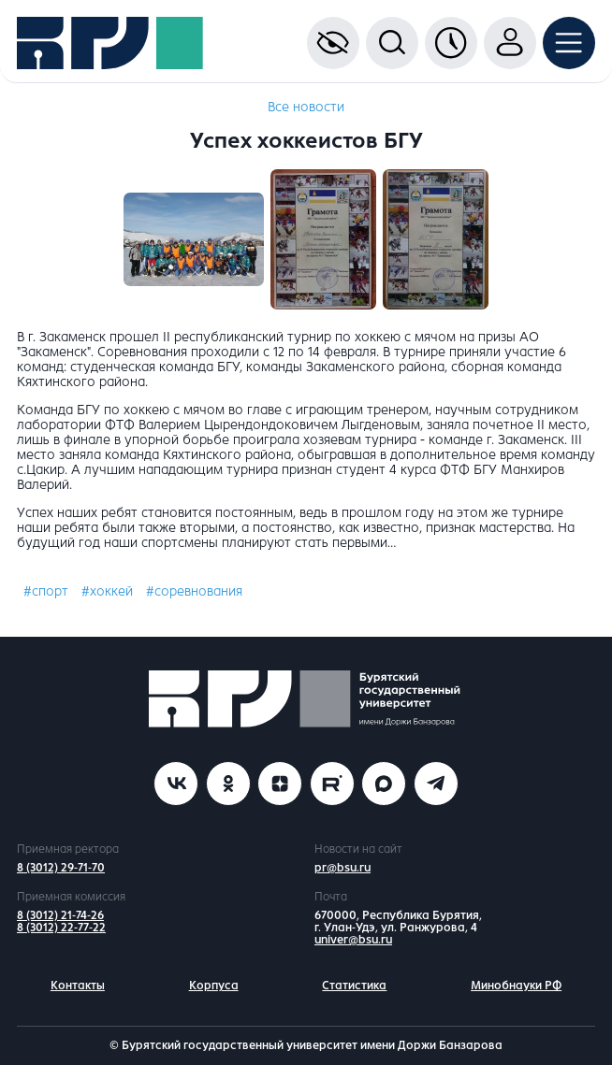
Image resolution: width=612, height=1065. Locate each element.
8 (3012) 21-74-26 (60, 915)
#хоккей (107, 591)
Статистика (354, 985)
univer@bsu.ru (353, 939)
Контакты (78, 985)
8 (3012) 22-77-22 (61, 927)
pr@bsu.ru (342, 867)
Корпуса (214, 985)
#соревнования (194, 591)
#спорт (45, 591)
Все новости (306, 107)
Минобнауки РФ (516, 985)
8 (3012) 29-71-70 (61, 867)
